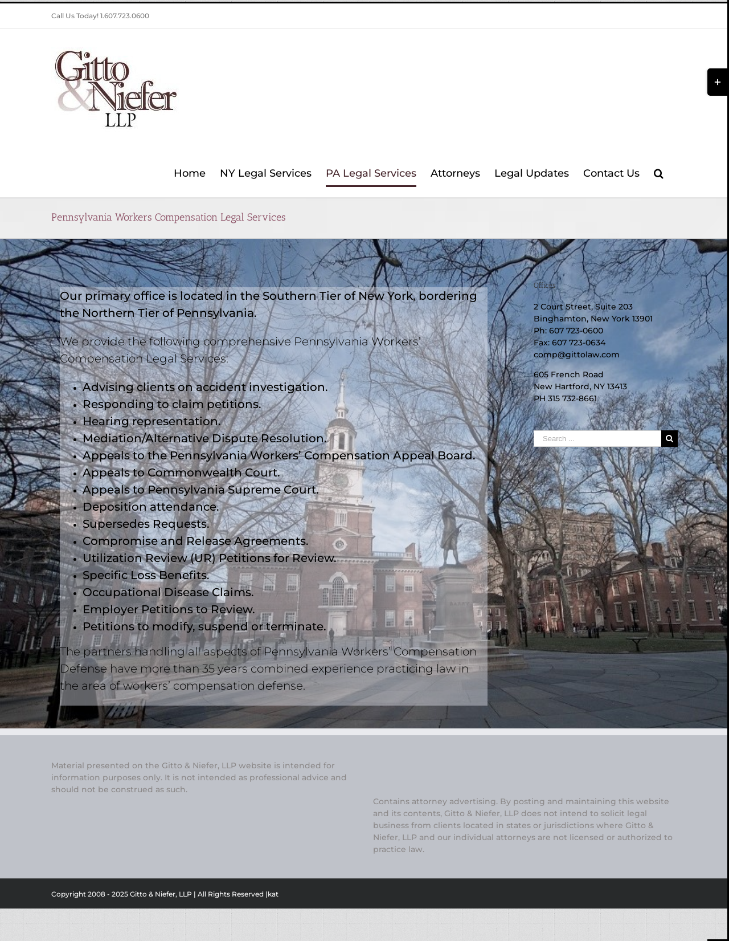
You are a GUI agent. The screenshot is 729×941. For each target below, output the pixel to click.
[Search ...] (597, 438)
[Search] (659, 173)
